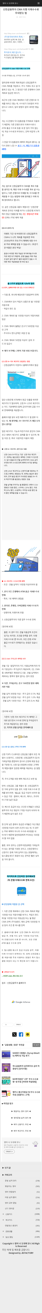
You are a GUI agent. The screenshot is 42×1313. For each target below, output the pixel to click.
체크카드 (22, 1278)
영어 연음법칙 (22, 1250)
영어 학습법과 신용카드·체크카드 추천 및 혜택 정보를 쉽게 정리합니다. (16, 1205)
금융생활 (22, 1289)
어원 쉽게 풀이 (22, 1256)
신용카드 (22, 1272)
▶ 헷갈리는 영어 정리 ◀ (21, 1170)
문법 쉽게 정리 (22, 1239)
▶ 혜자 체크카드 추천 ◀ (21, 1189)
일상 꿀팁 (22, 1295)
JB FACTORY (27, 1311)
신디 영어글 (22, 1267)
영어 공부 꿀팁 (22, 1261)
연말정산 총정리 (22, 1284)
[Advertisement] (21, 41)
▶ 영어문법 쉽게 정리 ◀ (21, 1176)
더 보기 (36, 1103)
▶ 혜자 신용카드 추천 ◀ (21, 1183)
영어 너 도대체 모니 (12, 1201)
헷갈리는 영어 (22, 1245)
